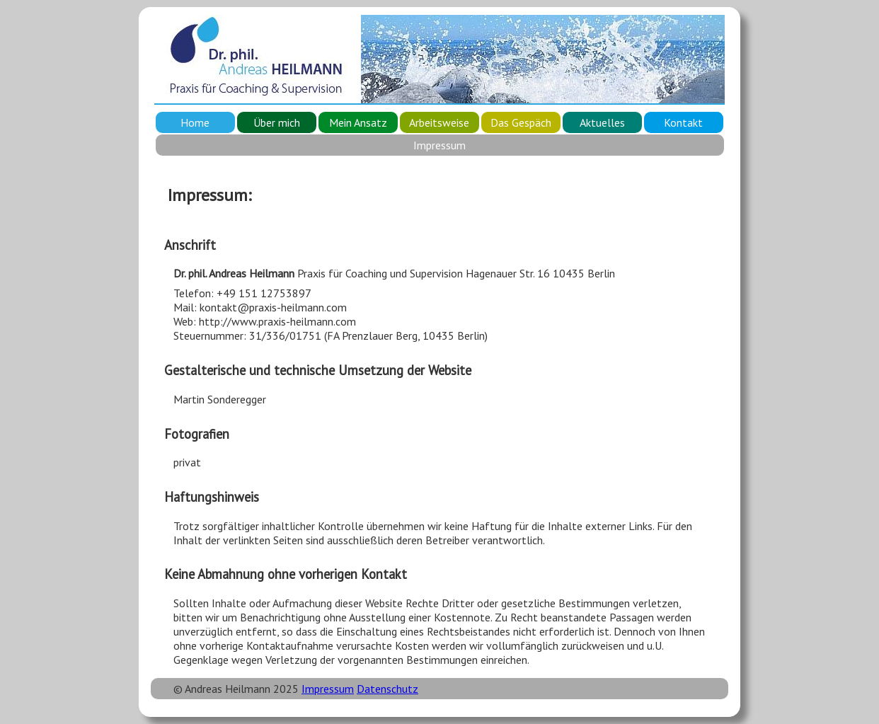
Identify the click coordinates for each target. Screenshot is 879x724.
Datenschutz (387, 689)
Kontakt (683, 122)
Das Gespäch (520, 122)
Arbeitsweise (439, 122)
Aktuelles (602, 122)
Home (194, 122)
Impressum (327, 689)
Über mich (276, 122)
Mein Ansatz (358, 122)
